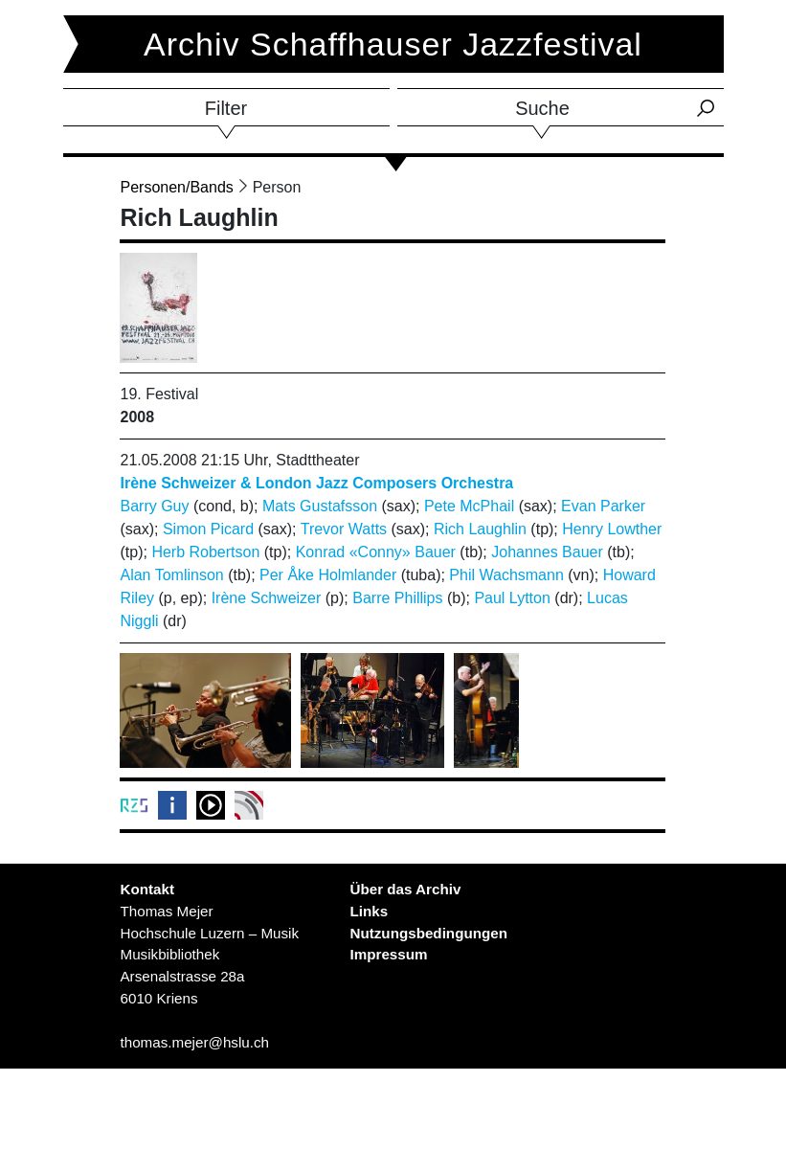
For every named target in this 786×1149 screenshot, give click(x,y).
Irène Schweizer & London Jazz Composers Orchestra (316, 483)
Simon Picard (208, 529)
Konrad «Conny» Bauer (376, 552)
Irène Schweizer (267, 598)
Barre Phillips (397, 598)
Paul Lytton (512, 598)
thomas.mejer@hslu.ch (194, 1042)
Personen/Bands (176, 187)
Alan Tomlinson (171, 575)
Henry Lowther (612, 529)
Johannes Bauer (547, 552)
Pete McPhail (469, 506)
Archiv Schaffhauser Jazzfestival (393, 44)
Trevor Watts (344, 529)
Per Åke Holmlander (327, 575)
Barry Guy (154, 506)
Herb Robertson (205, 552)
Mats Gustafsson (319, 506)
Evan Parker (603, 506)
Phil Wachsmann (506, 575)
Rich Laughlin (480, 529)
